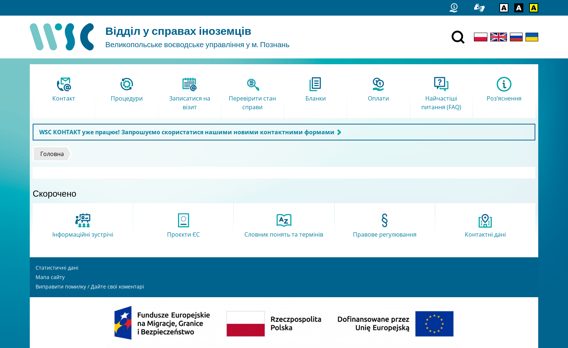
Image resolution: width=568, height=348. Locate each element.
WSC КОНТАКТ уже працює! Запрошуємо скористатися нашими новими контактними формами (186, 132)
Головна (52, 154)
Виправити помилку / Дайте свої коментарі (90, 286)
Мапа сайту (50, 277)
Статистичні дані (57, 267)
